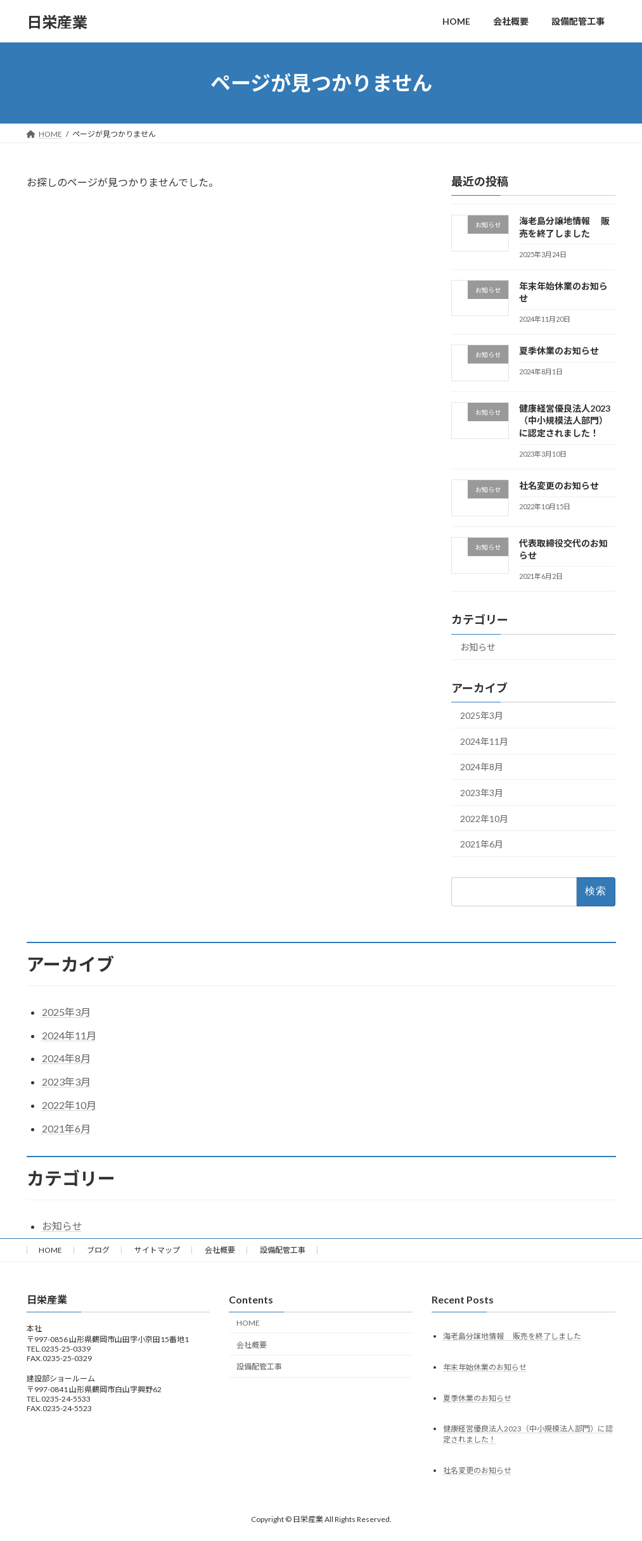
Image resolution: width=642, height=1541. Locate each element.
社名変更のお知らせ (559, 485)
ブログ (98, 1250)
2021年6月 (481, 844)
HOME (50, 1250)
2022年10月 (484, 818)
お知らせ (478, 647)
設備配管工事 (282, 1250)
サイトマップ (157, 1250)
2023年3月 (481, 792)
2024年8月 (481, 767)
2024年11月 (484, 741)
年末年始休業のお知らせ (485, 1367)
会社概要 (220, 1250)
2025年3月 (481, 715)
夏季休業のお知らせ (559, 350)
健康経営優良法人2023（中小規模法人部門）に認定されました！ (564, 420)
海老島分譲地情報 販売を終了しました (512, 1336)
